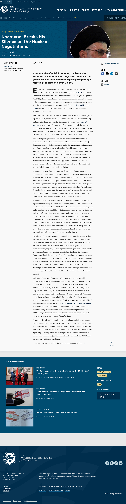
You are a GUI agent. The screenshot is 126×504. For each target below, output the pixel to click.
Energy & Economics (28, 18)
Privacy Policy (17, 501)
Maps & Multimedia (115, 10)
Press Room (7, 489)
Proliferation (102, 375)
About (85, 10)
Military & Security (13, 18)
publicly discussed (76, 93)
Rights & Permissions (31, 501)
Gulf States (58, 18)
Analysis (62, 10)
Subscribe (6, 491)
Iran (42, 18)
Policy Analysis (7, 32)
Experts (74, 10)
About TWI (42, 490)
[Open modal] (116, 18)
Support (97, 10)
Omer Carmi (9, 52)
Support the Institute (56, 490)
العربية (23, 55)
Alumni (67, 490)
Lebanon (49, 18)
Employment (7, 501)
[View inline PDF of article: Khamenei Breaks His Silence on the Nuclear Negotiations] (111, 63)
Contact (5, 487)
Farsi (28, 55)
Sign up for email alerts (107, 395)
